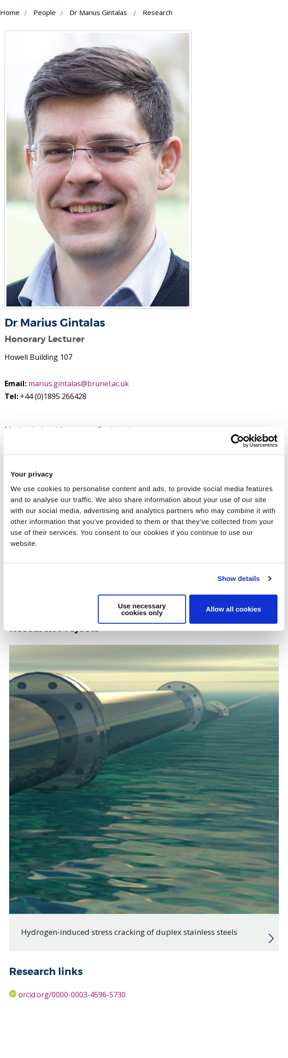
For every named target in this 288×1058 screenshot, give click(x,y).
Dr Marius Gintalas (98, 12)
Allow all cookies (233, 609)
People (44, 12)
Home (10, 12)
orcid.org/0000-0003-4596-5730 (67, 995)
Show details (239, 578)
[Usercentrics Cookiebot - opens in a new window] (237, 441)
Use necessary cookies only (142, 609)
